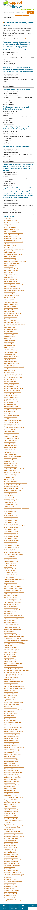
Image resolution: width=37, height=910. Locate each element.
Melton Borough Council (10, 568)
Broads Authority (8, 275)
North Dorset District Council (11, 597)
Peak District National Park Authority (13, 649)
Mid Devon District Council (10, 572)
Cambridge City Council (9, 292)
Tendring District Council (10, 808)
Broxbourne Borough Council (11, 279)
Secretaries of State (8, 706)
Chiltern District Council (9, 318)
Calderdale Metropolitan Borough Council (14, 290)
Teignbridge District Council (10, 804)
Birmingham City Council (10, 245)
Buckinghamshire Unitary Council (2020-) (14, 284)
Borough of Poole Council (10, 256)
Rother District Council (9, 679)
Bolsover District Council (10, 252)
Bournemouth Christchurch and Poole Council (15, 261)
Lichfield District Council (10, 502)
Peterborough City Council (10, 652)
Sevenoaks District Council (10, 713)
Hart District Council (9, 452)
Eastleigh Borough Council (10, 399)
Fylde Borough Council (9, 426)
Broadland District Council (10, 274)
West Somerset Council (9, 867)
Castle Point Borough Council (11, 300)
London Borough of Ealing (10, 520)
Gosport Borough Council (10, 434)
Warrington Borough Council (11, 838)
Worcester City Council (9, 888)
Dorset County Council (9, 370)
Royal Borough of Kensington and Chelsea (14, 684)
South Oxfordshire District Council (12, 749)
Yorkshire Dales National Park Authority (13, 901)
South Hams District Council (11, 738)
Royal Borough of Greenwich (11, 683)
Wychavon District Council (10, 893)
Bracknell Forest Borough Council (12, 263)
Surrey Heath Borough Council (11, 792)
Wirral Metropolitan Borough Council (13, 881)
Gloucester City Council (9, 431)
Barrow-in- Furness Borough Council (13, 234)
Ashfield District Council (9, 225)
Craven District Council (9, 343)
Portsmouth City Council (10, 656)
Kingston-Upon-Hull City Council (12, 484)
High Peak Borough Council (10, 467)
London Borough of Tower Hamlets (12, 551)
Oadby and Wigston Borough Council (13, 638)
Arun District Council (9, 224)
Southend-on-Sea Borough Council (12, 759)
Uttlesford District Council (10, 829)
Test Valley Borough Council (11, 809)
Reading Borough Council (10, 661)
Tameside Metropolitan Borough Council (14, 797)
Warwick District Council (10, 840)
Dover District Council (9, 372)
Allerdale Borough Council (10, 220)
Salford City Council (8, 701)
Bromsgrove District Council (10, 277)
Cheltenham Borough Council (11, 308)
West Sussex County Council (11, 870)
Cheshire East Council (9, 311)
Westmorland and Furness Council (12, 872)
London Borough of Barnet (10, 509)
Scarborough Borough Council (11, 704)
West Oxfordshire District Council (12, 865)
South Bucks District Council (11, 729)
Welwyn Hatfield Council (10, 852)
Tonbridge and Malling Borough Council (13, 820)
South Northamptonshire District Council (14, 747)
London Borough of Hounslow (11, 534)
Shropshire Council (8, 718)
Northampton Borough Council (11, 624)
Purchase (24, 9)
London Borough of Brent (10, 513)
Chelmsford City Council (10, 306)
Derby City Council (8, 359)
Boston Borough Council (10, 258)
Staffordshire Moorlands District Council (13, 772)
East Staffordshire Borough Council (12, 392)
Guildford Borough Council (10, 440)
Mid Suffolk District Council (10, 574)
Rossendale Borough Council (11, 677)
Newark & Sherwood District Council (13, 588)
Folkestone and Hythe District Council (13, 420)
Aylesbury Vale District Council (11, 229)
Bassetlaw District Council (10, 240)
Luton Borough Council (9, 556)
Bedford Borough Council (10, 243)
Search (31, 12)
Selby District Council (9, 711)
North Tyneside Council (9, 613)
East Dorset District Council (10, 381)
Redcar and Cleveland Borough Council (13, 663)
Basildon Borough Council (10, 236)
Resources (32, 905)
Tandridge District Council (10, 801)
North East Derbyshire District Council (13, 599)
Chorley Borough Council (10, 320)
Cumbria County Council (10, 349)
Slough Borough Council (10, 720)
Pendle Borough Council (10, 651)
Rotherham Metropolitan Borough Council (14, 681)
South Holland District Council (11, 740)
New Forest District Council (10, 584)
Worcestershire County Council (11, 890)
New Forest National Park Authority (12, 586)
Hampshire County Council (10, 445)
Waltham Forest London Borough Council (14, 836)
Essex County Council (9, 411)
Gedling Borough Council (10, 429)
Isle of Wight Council (9, 477)
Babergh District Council (10, 231)
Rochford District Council (10, 676)
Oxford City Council (8, 645)
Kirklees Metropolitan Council (11, 486)
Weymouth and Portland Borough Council (14, 874)
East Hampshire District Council (11, 383)
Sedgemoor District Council (10, 708)
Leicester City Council (9, 497)
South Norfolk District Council (11, 745)
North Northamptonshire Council (12, 609)
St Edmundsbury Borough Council (12, 765)
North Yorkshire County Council (11, 622)
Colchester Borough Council (11, 333)
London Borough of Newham (11, 543)
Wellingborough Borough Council (12, 851)
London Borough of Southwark (11, 547)
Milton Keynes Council (9, 581)
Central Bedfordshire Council (11, 302)
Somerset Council (8, 724)
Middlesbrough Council (9, 577)
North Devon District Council (11, 595)
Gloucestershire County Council (11, 433)
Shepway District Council (10, 717)
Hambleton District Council (10, 443)
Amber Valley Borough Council (11, 222)
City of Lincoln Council (9, 325)
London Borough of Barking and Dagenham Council (16, 508)
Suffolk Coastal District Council (11, 784)
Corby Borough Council (9, 336)
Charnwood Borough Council (11, 304)
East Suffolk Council (9, 393)
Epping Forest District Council (11, 406)
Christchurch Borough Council (11, 322)
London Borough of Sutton (10, 549)
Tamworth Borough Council (10, 799)
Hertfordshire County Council (11, 463)
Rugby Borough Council (9, 690)
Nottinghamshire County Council (12, 634)
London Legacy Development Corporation (14, 554)
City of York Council (8, 331)
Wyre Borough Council (9, 897)
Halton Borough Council (9, 442)
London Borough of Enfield (10, 522)
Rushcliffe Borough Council (10, 693)
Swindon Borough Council (10, 795)
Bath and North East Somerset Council (13, 242)
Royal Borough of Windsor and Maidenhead (14, 688)
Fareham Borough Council (10, 417)
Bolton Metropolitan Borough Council (13, 254)
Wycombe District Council (10, 895)
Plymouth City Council (9, 654)
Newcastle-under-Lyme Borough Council (14, 592)
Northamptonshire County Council (12, 626)
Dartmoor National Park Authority (12, 356)
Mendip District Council (9, 570)
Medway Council (8, 567)
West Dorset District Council (11, 858)
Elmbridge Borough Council (10, 404)
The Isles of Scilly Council (10, 815)
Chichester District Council (10, 317)
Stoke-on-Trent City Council (10, 779)
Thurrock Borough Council (10, 818)
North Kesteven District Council (11, 604)
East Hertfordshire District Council (12, 384)
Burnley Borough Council (10, 286)
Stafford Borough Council (10, 768)
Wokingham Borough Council (11, 884)
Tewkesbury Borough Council (11, 811)
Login (31, 9)
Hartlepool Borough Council (10, 454)
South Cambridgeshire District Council (13, 731)
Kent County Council (9, 479)
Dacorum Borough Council (10, 350)
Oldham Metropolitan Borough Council (13, 642)
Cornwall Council (8, 338)
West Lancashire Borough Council (12, 859)
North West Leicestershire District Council (14, 617)
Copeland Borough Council (10, 334)
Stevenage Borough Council (11, 774)
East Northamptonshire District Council (13, 388)
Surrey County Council (9, 790)
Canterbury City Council (9, 297)
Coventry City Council (9, 342)
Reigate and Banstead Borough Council (13, 667)
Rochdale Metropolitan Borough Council (13, 674)
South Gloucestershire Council (11, 736)
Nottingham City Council (10, 633)
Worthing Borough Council (10, 892)
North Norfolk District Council (11, 608)
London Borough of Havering (11, 531)
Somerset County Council (10, 726)
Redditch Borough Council (10, 665)
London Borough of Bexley (10, 511)
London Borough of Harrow (10, 529)
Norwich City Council (9, 631)
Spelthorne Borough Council (11, 761)
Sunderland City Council (10, 788)
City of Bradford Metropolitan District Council (15, 324)
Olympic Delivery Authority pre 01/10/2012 (14, 643)
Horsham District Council (10, 470)
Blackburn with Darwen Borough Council (14, 249)
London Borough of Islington (11, 536)
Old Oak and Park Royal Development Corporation (16, 640)
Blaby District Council (9, 247)
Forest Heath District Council (11, 422)
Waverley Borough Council (10, 847)
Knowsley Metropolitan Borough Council (14, 488)
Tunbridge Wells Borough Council (12, 827)
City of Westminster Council (10, 329)
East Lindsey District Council (11, 386)
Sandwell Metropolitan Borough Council (13, 702)
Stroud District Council (9, 783)
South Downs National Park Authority (13, 734)
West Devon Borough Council (11, 856)
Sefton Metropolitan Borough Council (13, 709)
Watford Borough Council (10, 843)
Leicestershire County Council (11, 499)
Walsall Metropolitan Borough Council (13, 834)
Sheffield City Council (9, 715)
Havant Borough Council (10, 459)
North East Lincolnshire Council (11, 601)
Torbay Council (7, 822)
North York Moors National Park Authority (14, 618)
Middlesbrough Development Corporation (14, 579)
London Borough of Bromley (11, 515)
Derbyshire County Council (10, 361)
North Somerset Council (10, 611)
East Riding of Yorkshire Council (12, 390)
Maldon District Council (9, 559)
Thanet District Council (9, 813)
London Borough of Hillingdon (11, 533)
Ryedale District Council (10, 699)
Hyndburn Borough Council (10, 474)
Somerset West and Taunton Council (13, 727)
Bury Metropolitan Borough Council (12, 288)
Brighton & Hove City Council (11, 270)
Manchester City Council (10, 563)
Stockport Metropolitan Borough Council (13, 776)
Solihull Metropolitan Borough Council (13, 722)
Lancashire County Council (10, 492)
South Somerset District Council (11, 752)
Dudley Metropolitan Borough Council (13, 374)
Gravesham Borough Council (11, 436)
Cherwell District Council (10, 309)
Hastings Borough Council (10, 458)
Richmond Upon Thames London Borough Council (16, 670)
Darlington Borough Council (10, 352)
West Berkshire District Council (11, 854)
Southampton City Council (10, 758)
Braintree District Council (10, 265)
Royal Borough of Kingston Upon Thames (14, 686)
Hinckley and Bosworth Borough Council (14, 468)
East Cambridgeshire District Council (13, 377)
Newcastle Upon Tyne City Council (12, 590)
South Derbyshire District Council (12, 733)
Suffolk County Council (9, 786)
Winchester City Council (10, 879)
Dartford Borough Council (10, 354)
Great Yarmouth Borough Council (12, 438)
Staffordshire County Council (11, 770)
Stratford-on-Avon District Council (12, 781)
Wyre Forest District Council (11, 899)
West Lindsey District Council (11, 861)
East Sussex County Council (11, 395)
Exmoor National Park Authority (11, 415)
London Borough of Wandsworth (12, 552)
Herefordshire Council (9, 461)
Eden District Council (9, 402)
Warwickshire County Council (11, 842)
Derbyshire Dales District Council (12, 363)
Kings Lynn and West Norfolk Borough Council (15, 483)
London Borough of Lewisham (11, 540)
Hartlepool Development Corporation (13, 456)
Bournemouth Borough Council (11, 259)
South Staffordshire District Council (12, 754)
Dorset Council (7, 368)
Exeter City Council (8, 413)
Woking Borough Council (10, 883)
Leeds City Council (8, 495)
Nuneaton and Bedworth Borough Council (14, 636)
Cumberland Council (9, 347)
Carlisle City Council (9, 299)
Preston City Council (9, 658)
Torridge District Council (9, 824)
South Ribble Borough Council (11, 751)
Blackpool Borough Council (10, 250)
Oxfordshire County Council (10, 647)
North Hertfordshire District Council (12, 602)
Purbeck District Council (10, 659)
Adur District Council (9, 218)
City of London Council (9, 327)
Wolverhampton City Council (11, 886)
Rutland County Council (9, 697)
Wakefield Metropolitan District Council (13, 833)
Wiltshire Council (8, 877)
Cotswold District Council (10, 340)
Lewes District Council (9, 501)
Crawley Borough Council (10, 345)
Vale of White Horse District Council (12, 831)
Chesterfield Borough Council (11, 315)
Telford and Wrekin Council (10, 806)
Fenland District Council (9, 418)
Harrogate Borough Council (10, 451)
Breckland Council (8, 267)
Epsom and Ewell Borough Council (12, 408)
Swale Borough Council (9, 793)
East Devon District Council (10, 379)
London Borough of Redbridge (11, 545)
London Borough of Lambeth (11, 538)
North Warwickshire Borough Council (13, 615)
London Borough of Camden (11, 517)
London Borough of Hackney (11, 524)
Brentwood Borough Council (11, 268)
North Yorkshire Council (9, 620)
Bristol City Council (8, 272)
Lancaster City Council (9, 493)
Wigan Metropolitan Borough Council (13, 876)
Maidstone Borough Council (10, 558)
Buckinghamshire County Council (12, 283)
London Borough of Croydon (11, 518)
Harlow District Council (9, 449)
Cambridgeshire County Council (11, 293)
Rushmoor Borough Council (10, 695)
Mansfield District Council (10, 565)
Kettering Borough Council (10, 481)
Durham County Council (10, 376)
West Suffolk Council (9, 868)
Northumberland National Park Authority (13, 629)
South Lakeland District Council (11, 743)
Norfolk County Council (9, 593)
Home (26, 38)
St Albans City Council (9, 763)
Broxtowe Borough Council (10, 281)
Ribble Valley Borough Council (11, 668)
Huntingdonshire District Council (12, 472)
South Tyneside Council (9, 756)
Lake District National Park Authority (12, 490)
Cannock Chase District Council (11, 295)
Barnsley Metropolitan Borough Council (13, 233)
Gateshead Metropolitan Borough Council (14, 427)
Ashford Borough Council (10, 227)
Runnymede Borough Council (11, 692)
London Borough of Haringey (11, 527)
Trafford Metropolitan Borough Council (13, 826)
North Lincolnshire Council (10, 606)
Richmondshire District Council (11, 672)
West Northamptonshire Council (11, 863)
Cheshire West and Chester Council (12, 313)
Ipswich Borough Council (10, 476)
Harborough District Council (10, 447)
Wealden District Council (10, 849)
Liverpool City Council (9, 506)
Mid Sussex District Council (10, 576)
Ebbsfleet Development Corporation (12, 401)
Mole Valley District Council (10, 583)
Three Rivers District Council (11, 817)
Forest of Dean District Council (11, 424)
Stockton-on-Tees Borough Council (12, 777)
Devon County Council (9, 365)
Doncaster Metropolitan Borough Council (14, 367)
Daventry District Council (10, 358)
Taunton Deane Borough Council (12, 802)
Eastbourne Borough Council (11, 397)
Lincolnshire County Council (11, 504)
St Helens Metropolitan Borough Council (14, 767)
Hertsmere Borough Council (10, 465)
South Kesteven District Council (11, 742)
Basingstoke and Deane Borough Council (14, 238)
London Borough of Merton (10, 542)
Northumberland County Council (12, 627)
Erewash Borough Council (10, 409)
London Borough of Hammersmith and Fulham (15, 526)
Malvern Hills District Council (11, 561)
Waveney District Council (10, 845)
